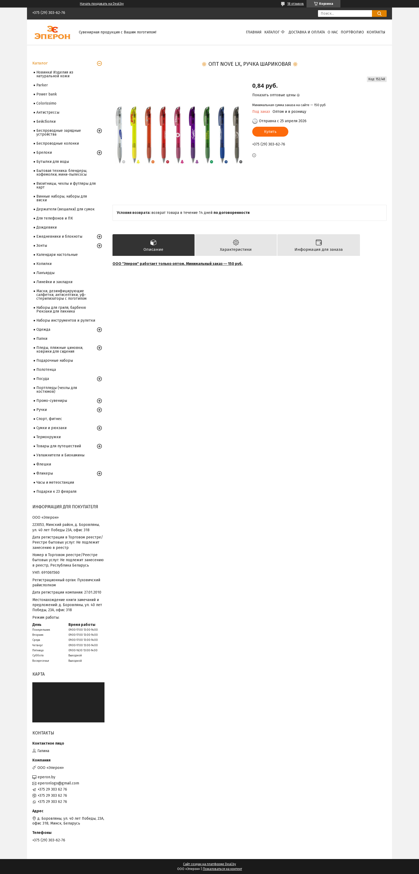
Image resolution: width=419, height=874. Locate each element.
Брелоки (44, 152)
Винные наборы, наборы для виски (61, 198)
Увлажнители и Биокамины (60, 455)
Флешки (43, 464)
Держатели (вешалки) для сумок (65, 209)
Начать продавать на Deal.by (102, 4)
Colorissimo (46, 103)
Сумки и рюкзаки (51, 428)
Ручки (41, 409)
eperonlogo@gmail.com (58, 783)
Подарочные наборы (54, 360)
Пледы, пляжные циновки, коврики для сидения (59, 349)
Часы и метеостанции (55, 482)
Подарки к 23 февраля (56, 491)
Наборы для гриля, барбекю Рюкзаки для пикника (61, 309)
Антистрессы (47, 112)
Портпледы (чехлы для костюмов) (56, 390)
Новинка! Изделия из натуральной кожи (54, 74)
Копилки (44, 263)
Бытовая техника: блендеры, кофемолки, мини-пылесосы (61, 172)
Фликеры (44, 473)
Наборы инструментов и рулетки (65, 320)
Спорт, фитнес (49, 419)
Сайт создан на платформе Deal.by (209, 864)
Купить (270, 131)
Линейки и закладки (54, 282)
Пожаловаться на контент (222, 869)
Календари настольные (57, 254)
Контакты (376, 32)
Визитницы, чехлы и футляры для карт (66, 185)
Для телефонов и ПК (54, 218)
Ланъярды (45, 273)
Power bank (46, 94)
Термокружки (48, 437)
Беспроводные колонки (57, 143)
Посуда (42, 378)
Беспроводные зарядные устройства (58, 132)
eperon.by (46, 777)
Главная (254, 32)
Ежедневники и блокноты (59, 236)
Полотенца (46, 369)
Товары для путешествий (58, 446)
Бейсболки (46, 121)
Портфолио (352, 32)
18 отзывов (295, 4)
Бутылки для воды (52, 161)
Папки (41, 338)
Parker (42, 85)
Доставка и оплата (307, 32)
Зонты (41, 245)
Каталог (272, 32)
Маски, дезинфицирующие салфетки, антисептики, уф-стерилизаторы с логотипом (61, 295)
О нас (333, 32)
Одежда (43, 329)
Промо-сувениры (51, 400)
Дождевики (46, 227)
